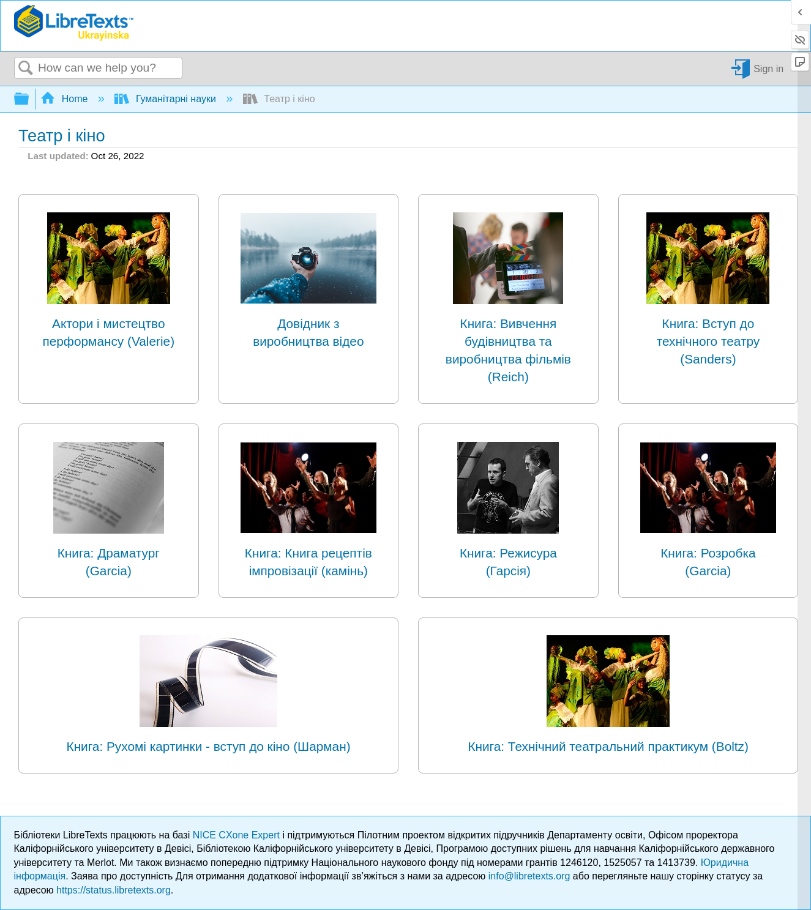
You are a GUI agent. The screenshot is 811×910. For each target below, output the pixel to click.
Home (65, 99)
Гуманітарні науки (166, 99)
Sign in (768, 68)
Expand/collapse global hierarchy (29, 99)
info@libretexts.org (529, 876)
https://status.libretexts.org (113, 890)
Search (26, 68)
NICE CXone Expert (238, 835)
